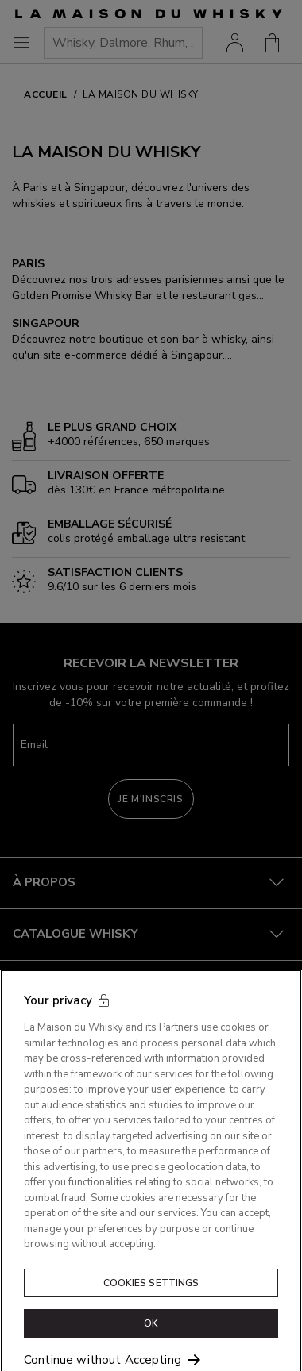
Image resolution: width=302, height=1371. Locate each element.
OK (151, 1336)
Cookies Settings (151, 1294)
